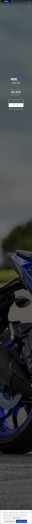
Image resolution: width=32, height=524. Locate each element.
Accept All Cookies (21, 521)
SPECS (10, 109)
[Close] (29, 512)
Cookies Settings (9, 521)
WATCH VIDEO (16, 101)
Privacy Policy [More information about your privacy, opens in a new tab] (16, 518)
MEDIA (21, 109)
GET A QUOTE (16, 105)
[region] (16, 517)
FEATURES (16, 109)
